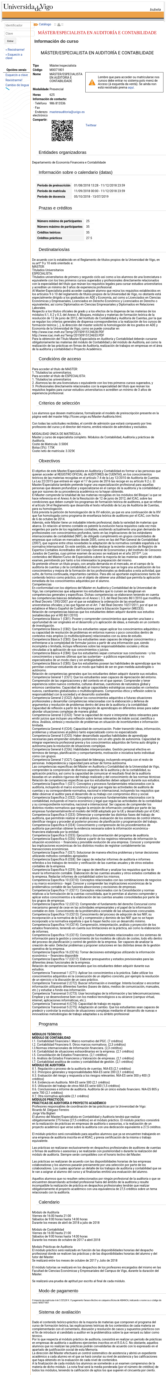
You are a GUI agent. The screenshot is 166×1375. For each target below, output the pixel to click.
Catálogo (45, 24)
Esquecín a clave (17, 75)
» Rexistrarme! (15, 49)
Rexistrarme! (14, 80)
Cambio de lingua (17, 85)
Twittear (91, 125)
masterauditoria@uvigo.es (67, 112)
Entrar (10, 41)
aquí (131, 87)
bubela (155, 9)
